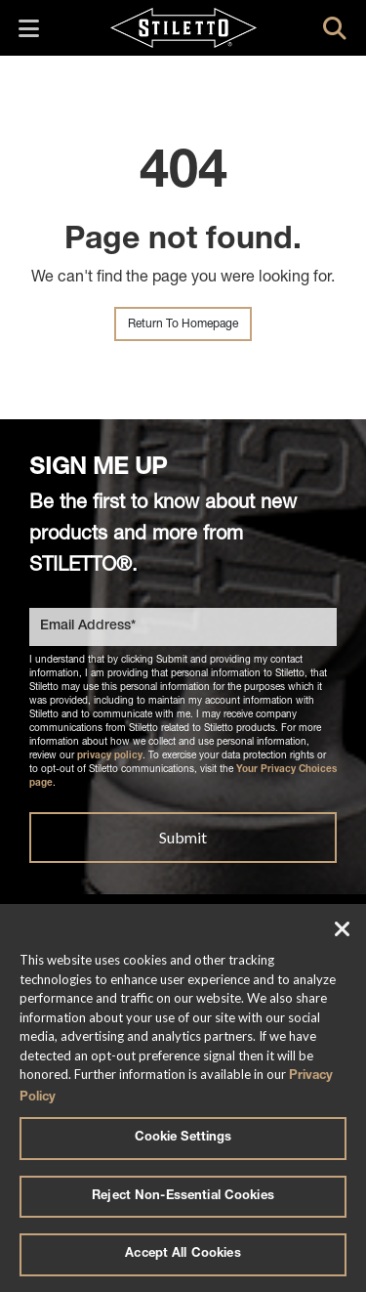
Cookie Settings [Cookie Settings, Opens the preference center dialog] (183, 1138)
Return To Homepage (183, 324)
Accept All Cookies (182, 1254)
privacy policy (109, 756)
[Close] (342, 931)
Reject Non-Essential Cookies (183, 1196)
